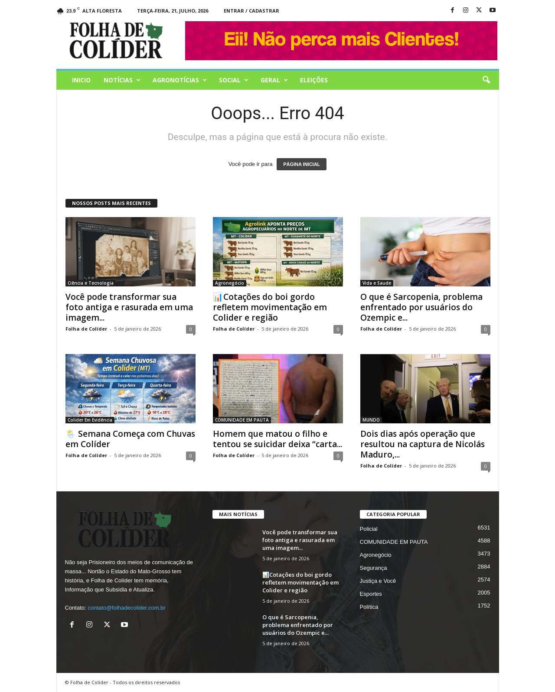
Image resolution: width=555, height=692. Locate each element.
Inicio (81, 80)
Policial (369, 529)
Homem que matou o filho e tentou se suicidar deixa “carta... (277, 439)
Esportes (371, 594)
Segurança (373, 568)
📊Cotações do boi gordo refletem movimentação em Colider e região (270, 307)
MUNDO (371, 420)
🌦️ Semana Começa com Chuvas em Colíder (130, 439)
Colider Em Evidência (90, 420)
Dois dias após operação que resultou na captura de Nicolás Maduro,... (422, 444)
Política (369, 607)
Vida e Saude (376, 283)
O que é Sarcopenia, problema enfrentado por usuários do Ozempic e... (421, 307)
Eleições (314, 80)
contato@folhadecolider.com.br (126, 607)
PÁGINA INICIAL (301, 164)
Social (233, 80)
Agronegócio (229, 283)
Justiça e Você (378, 581)
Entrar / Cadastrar (251, 10)
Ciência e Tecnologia (91, 283)
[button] (486, 80)
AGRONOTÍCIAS (180, 80)
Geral (274, 80)
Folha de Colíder (86, 328)
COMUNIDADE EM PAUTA (242, 420)
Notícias (122, 80)
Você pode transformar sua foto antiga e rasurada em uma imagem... (129, 307)
